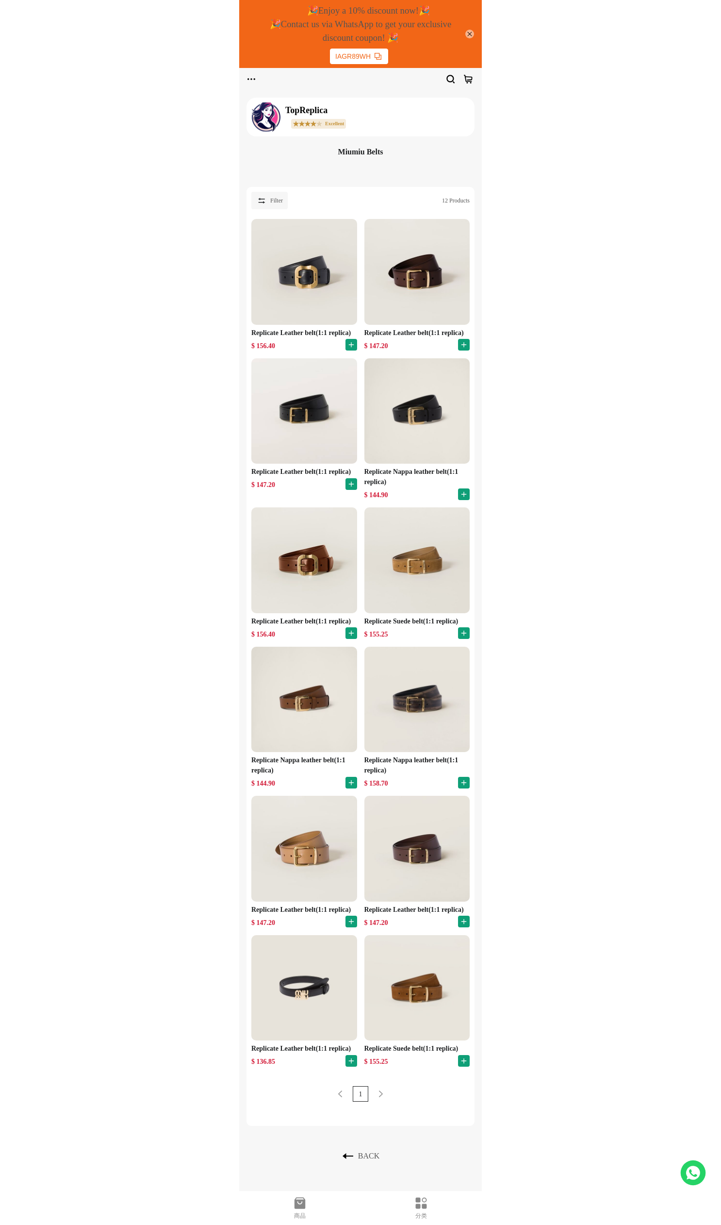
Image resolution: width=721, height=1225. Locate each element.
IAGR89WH (358, 56)
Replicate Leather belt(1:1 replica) (301, 332)
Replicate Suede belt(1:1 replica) (411, 621)
